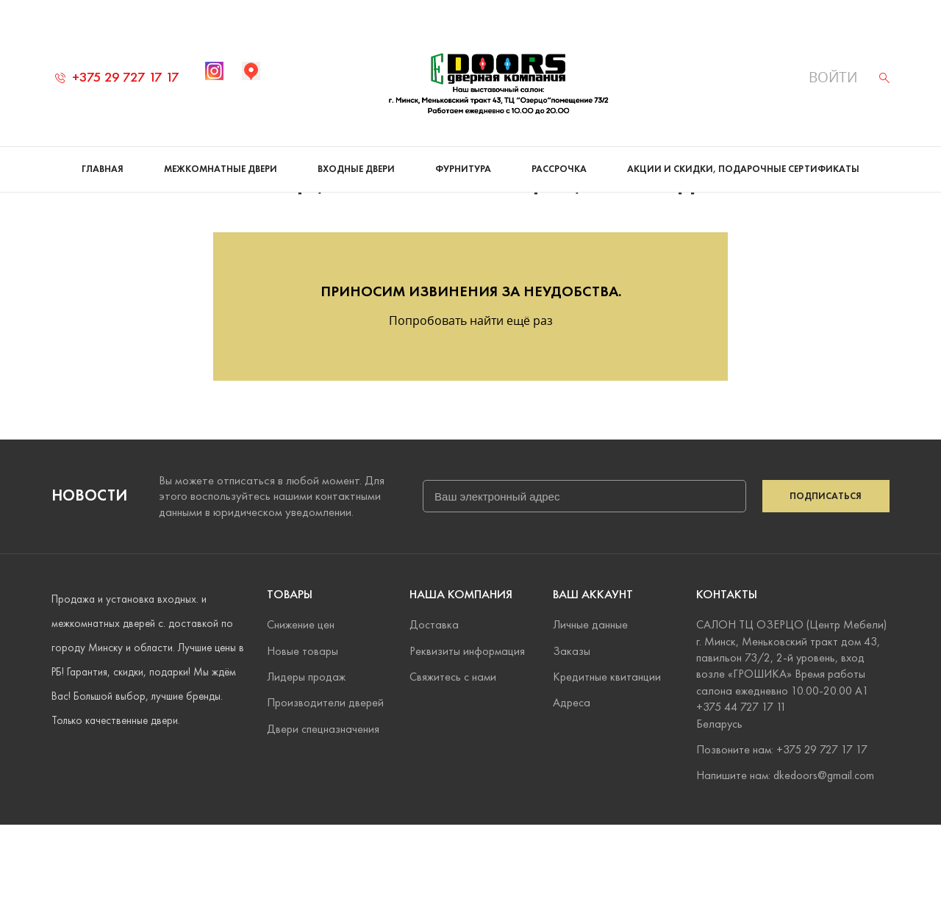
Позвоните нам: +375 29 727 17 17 (781, 832)
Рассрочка (559, 169)
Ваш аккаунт (593, 676)
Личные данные (590, 707)
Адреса (571, 785)
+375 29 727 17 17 (117, 76)
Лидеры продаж (306, 759)
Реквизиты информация (467, 733)
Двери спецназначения (323, 811)
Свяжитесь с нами (452, 759)
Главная (103, 169)
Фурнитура (463, 169)
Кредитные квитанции (607, 759)
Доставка (434, 707)
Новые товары (302, 733)
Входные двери (356, 169)
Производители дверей (325, 785)
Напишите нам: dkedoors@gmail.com (785, 857)
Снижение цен (300, 707)
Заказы (571, 733)
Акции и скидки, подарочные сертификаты (743, 169)
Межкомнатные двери (220, 169)
